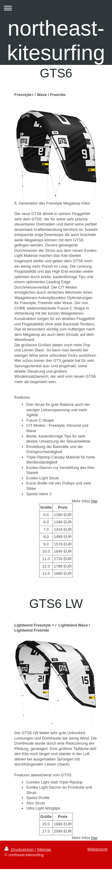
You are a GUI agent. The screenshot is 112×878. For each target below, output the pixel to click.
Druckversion (19, 849)
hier (94, 501)
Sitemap (44, 849)
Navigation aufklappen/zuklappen (56, 7)
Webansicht (97, 849)
